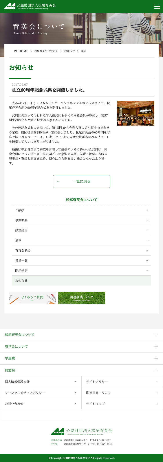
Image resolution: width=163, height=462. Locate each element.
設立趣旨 (21, 230)
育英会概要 (23, 250)
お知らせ (21, 280)
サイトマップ (95, 404)
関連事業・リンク (98, 393)
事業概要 (21, 220)
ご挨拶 (19, 210)
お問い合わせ (14, 404)
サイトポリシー (97, 382)
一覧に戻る (81, 181)
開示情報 (21, 271)
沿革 (18, 240)
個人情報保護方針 (17, 382)
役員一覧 (21, 260)
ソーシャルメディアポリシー (25, 393)
